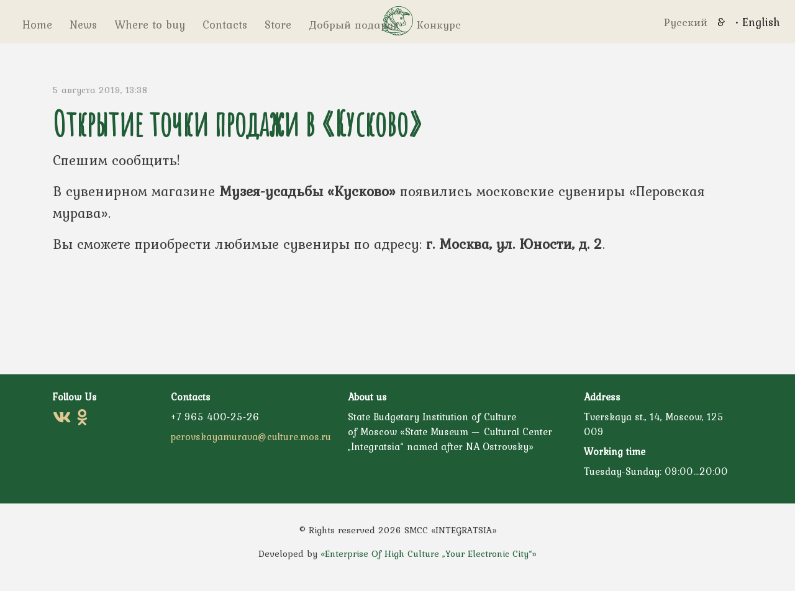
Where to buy (146, 24)
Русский (685, 22)
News (79, 24)
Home (36, 24)
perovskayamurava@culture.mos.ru (251, 436)
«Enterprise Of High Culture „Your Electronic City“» (428, 554)
